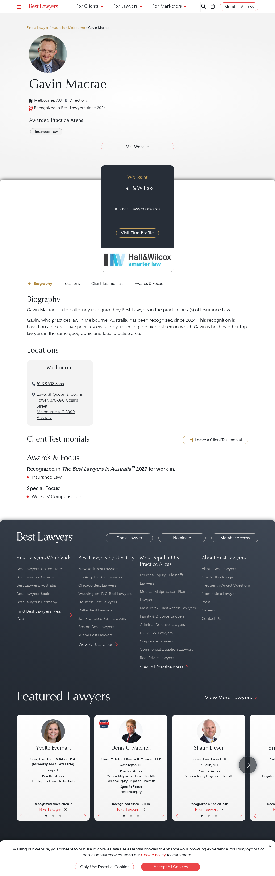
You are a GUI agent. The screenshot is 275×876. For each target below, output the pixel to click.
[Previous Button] (20, 768)
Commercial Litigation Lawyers (166, 649)
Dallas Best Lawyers (95, 610)
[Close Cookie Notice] (270, 846)
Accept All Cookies (171, 866)
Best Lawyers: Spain (33, 593)
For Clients (87, 6)
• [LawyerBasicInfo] (46, 816)
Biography (42, 283)
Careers (208, 610)
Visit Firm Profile (137, 232)
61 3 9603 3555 (50, 384)
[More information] (65, 809)
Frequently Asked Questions (226, 585)
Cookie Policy (153, 855)
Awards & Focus (149, 283)
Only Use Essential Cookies (104, 866)
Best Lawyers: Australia (36, 585)
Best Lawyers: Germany (37, 602)
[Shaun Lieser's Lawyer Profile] (209, 737)
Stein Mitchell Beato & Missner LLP (131, 759)
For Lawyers (125, 6)
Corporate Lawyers (156, 641)
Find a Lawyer (37, 28)
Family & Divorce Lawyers (162, 616)
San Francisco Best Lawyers (102, 618)
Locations (71, 283)
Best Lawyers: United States (40, 569)
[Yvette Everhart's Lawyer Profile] (53, 737)
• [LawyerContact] (60, 816)
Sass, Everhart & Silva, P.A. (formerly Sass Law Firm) (53, 761)
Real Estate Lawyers (157, 657)
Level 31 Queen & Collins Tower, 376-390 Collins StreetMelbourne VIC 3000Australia (60, 406)
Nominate (182, 537)
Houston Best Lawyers (97, 602)
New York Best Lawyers (98, 569)
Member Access (235, 537)
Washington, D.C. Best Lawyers (105, 593)
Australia (58, 28)
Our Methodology (217, 577)
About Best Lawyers (219, 569)
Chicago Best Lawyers (97, 585)
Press (206, 602)
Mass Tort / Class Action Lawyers (168, 608)
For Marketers (167, 6)
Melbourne (76, 28)
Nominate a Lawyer (219, 593)
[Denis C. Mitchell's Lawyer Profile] (131, 737)
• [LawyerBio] (53, 816)
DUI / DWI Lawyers (156, 633)
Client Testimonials (107, 283)
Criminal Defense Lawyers (162, 624)
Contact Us (211, 618)
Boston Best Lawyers (96, 626)
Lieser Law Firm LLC (209, 759)
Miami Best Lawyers (95, 635)
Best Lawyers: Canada (35, 577)
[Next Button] (86, 768)
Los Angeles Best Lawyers (100, 577)
